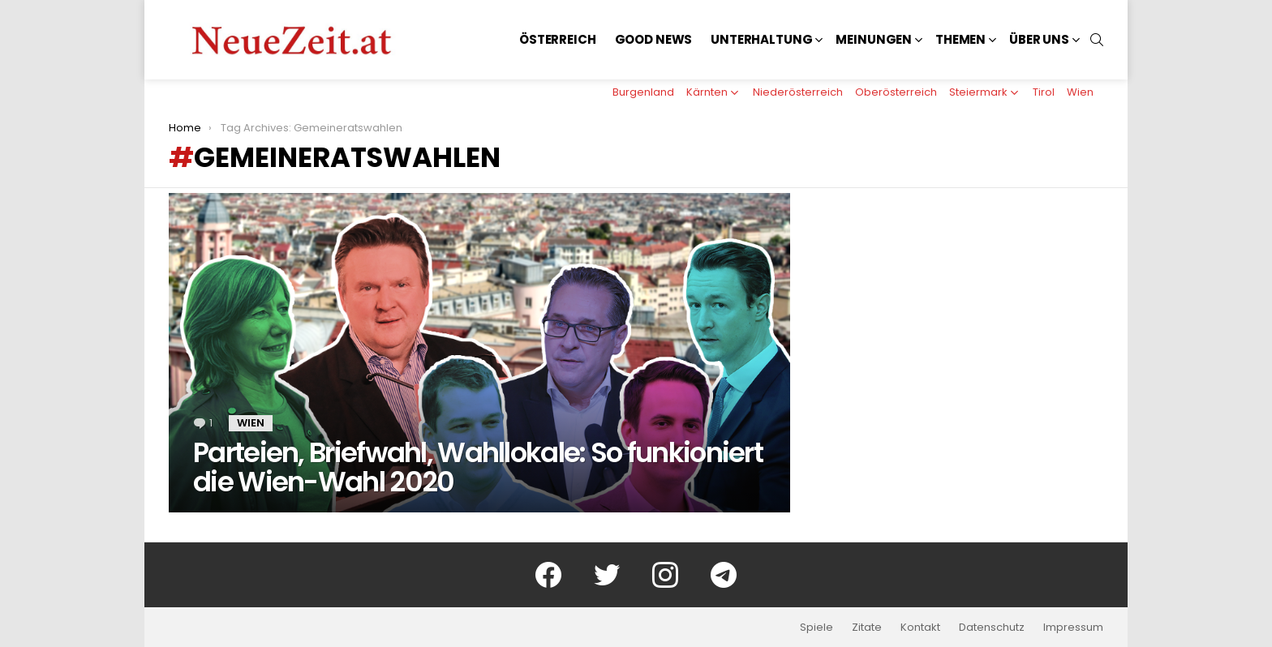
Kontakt (920, 627)
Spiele (816, 627)
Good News (654, 39)
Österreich (557, 39)
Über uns (1039, 39)
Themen (960, 39)
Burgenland (643, 92)
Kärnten (707, 92)
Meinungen (874, 39)
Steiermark (978, 92)
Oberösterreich (896, 92)
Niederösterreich (798, 92)
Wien (1080, 92)
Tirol (1044, 92)
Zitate (867, 627)
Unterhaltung (761, 39)
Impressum (1073, 627)
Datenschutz (992, 627)
